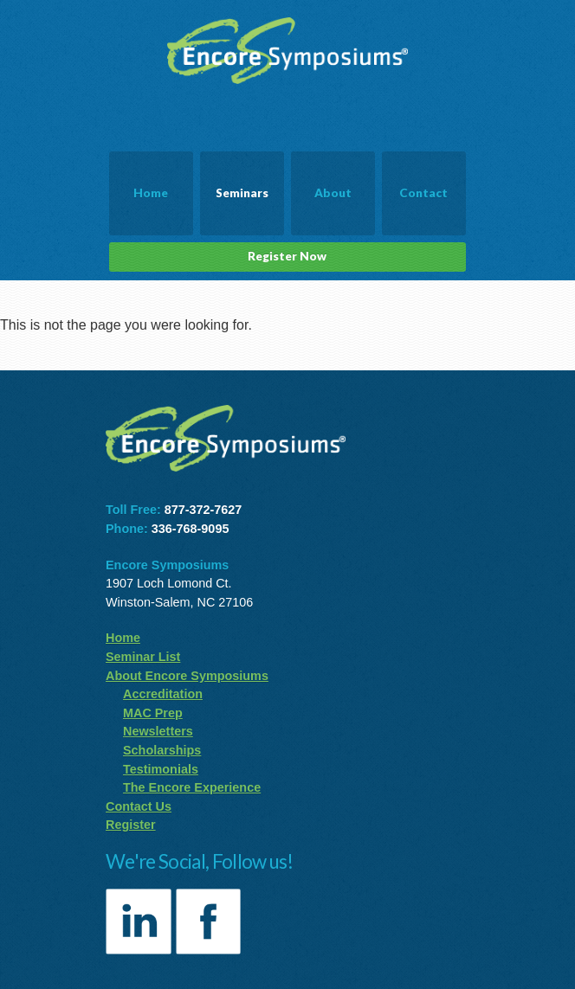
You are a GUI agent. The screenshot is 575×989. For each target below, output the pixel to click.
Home (150, 193)
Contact (423, 193)
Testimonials (160, 769)
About (333, 193)
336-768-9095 (190, 529)
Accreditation (163, 694)
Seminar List (143, 657)
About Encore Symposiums (187, 676)
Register (131, 825)
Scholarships (162, 750)
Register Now (287, 256)
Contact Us (138, 806)
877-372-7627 (203, 510)
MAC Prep (153, 713)
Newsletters (158, 731)
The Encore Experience (192, 787)
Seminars (242, 193)
